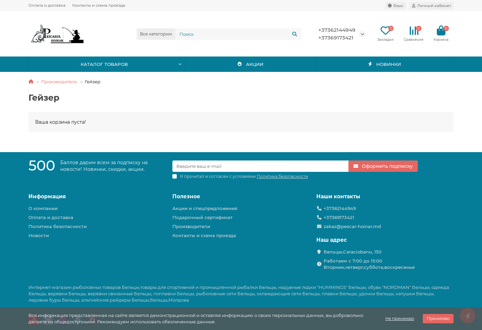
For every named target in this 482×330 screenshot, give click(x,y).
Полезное (186, 196)
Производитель (59, 81)
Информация (47, 196)
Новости (38, 235)
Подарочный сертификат (202, 217)
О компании (43, 208)
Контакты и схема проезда (98, 5)
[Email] (260, 166)
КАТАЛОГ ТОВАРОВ (104, 64)
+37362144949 (336, 30)
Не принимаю (399, 318)
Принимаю (438, 318)
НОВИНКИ (384, 64)
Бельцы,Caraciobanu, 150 (353, 251)
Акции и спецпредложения (204, 208)
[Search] (238, 34)
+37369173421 (335, 37)
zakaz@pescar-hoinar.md (352, 226)
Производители (191, 226)
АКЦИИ (250, 64)
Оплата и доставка (47, 5)
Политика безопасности (57, 226)
